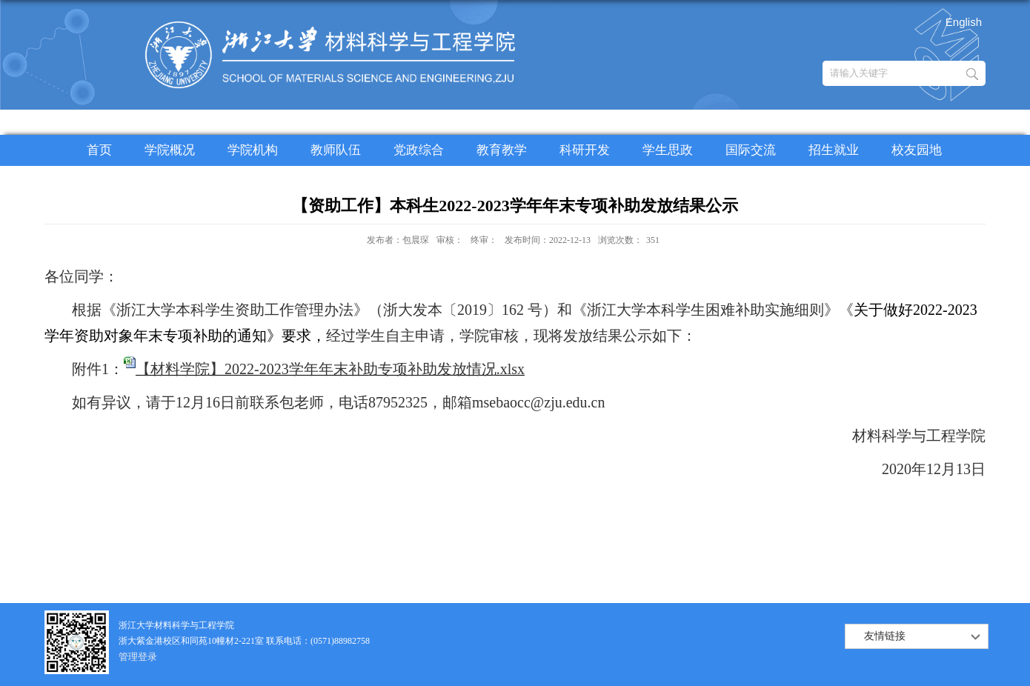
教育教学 (501, 150)
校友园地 (916, 150)
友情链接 (885, 636)
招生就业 (833, 150)
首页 (99, 150)
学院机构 (252, 150)
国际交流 (750, 150)
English (964, 22)
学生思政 (667, 150)
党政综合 (418, 150)
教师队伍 (335, 150)
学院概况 (169, 150)
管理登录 (138, 656)
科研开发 (584, 150)
